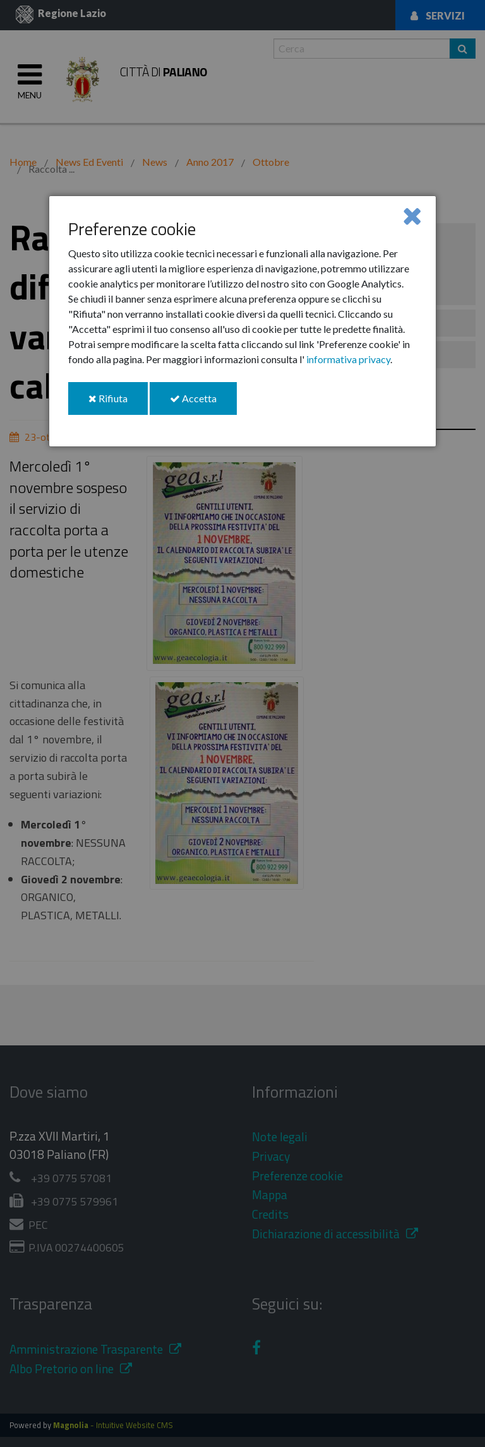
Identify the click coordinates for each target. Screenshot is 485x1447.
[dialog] (242, 321)
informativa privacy (348, 359)
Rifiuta (118, 403)
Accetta (203, 403)
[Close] (412, 215)
